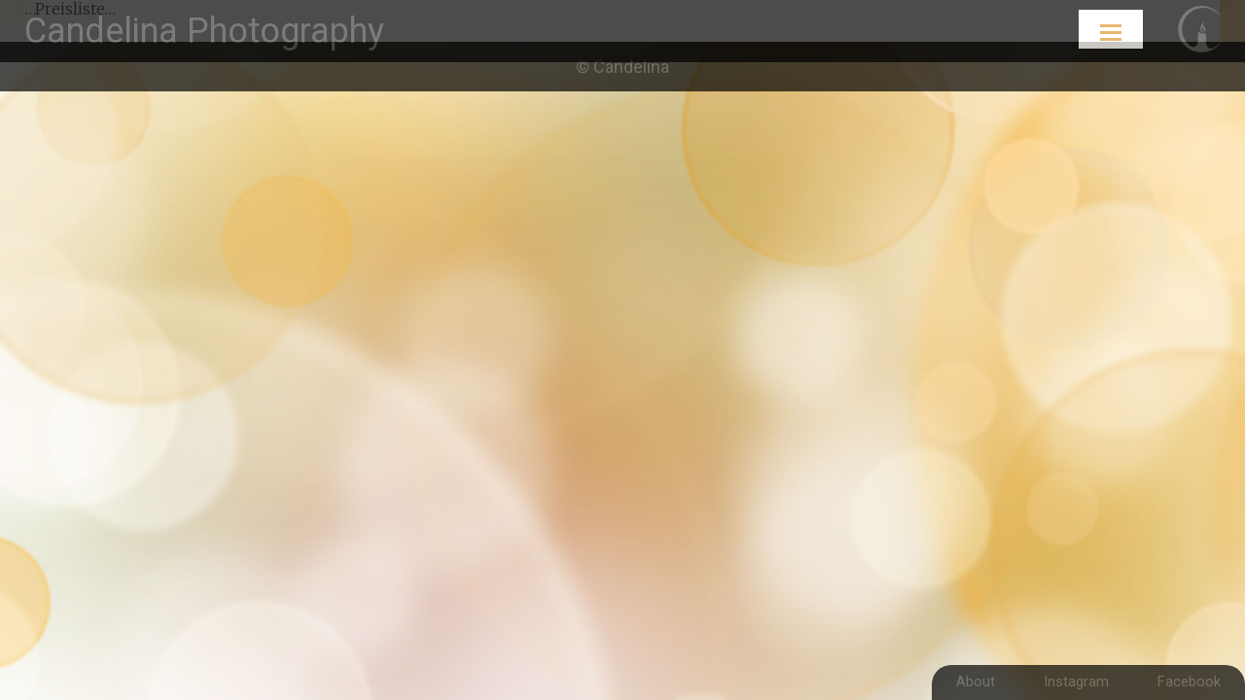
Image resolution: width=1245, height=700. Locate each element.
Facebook (1189, 682)
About (975, 682)
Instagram (1076, 682)
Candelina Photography (204, 31)
